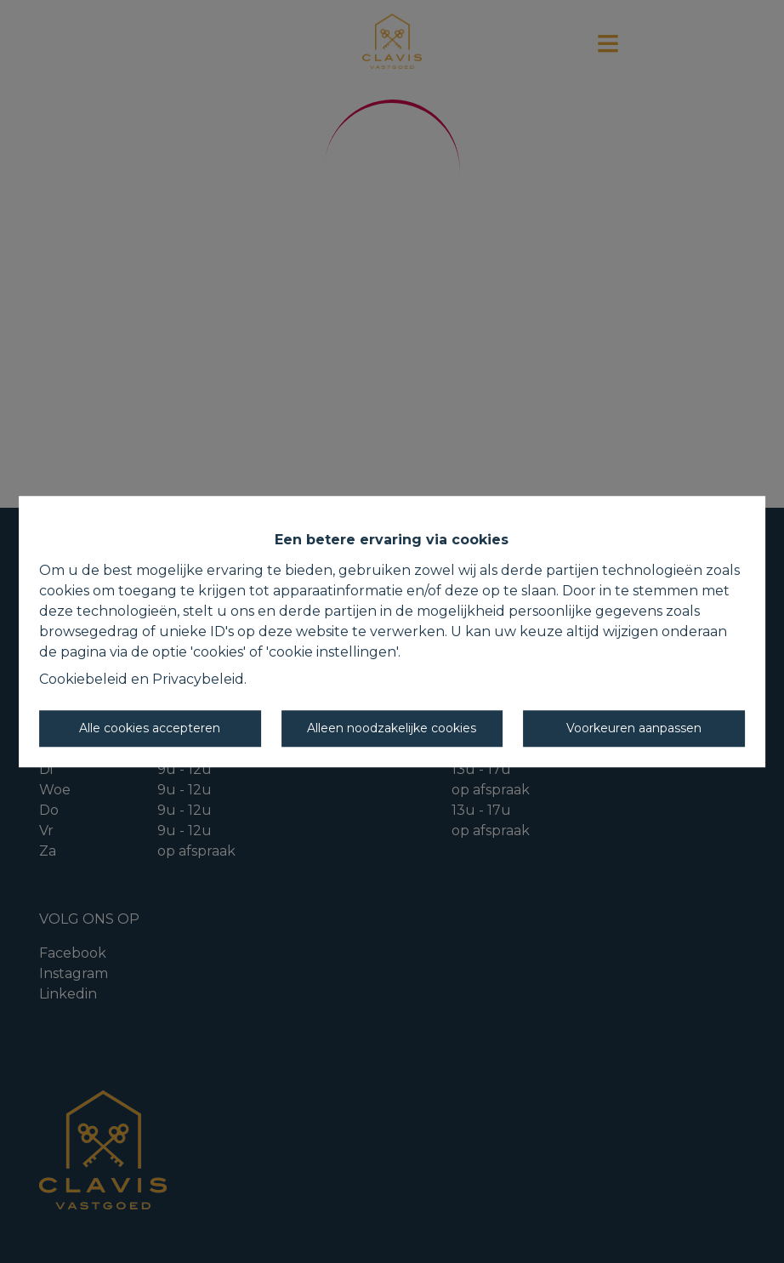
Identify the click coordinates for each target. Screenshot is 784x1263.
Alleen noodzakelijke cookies (391, 728)
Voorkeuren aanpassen (634, 728)
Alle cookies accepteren (149, 728)
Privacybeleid (198, 679)
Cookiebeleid (83, 679)
